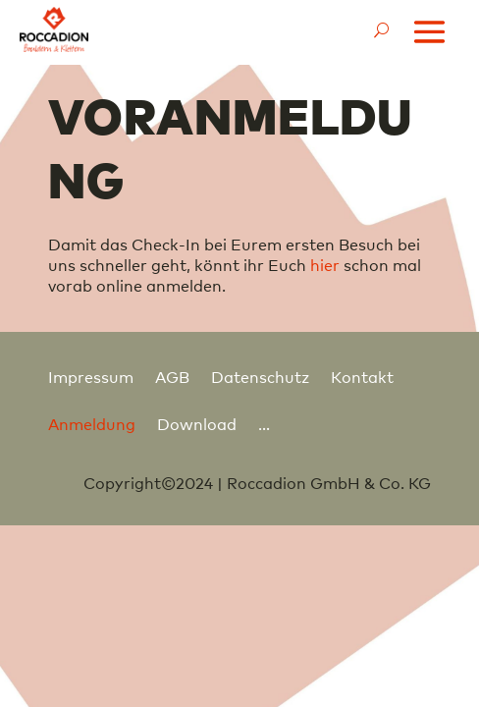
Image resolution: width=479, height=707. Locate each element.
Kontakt (362, 376)
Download (197, 423)
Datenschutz (260, 376)
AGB (172, 376)
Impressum (90, 376)
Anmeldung (91, 423)
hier (325, 264)
